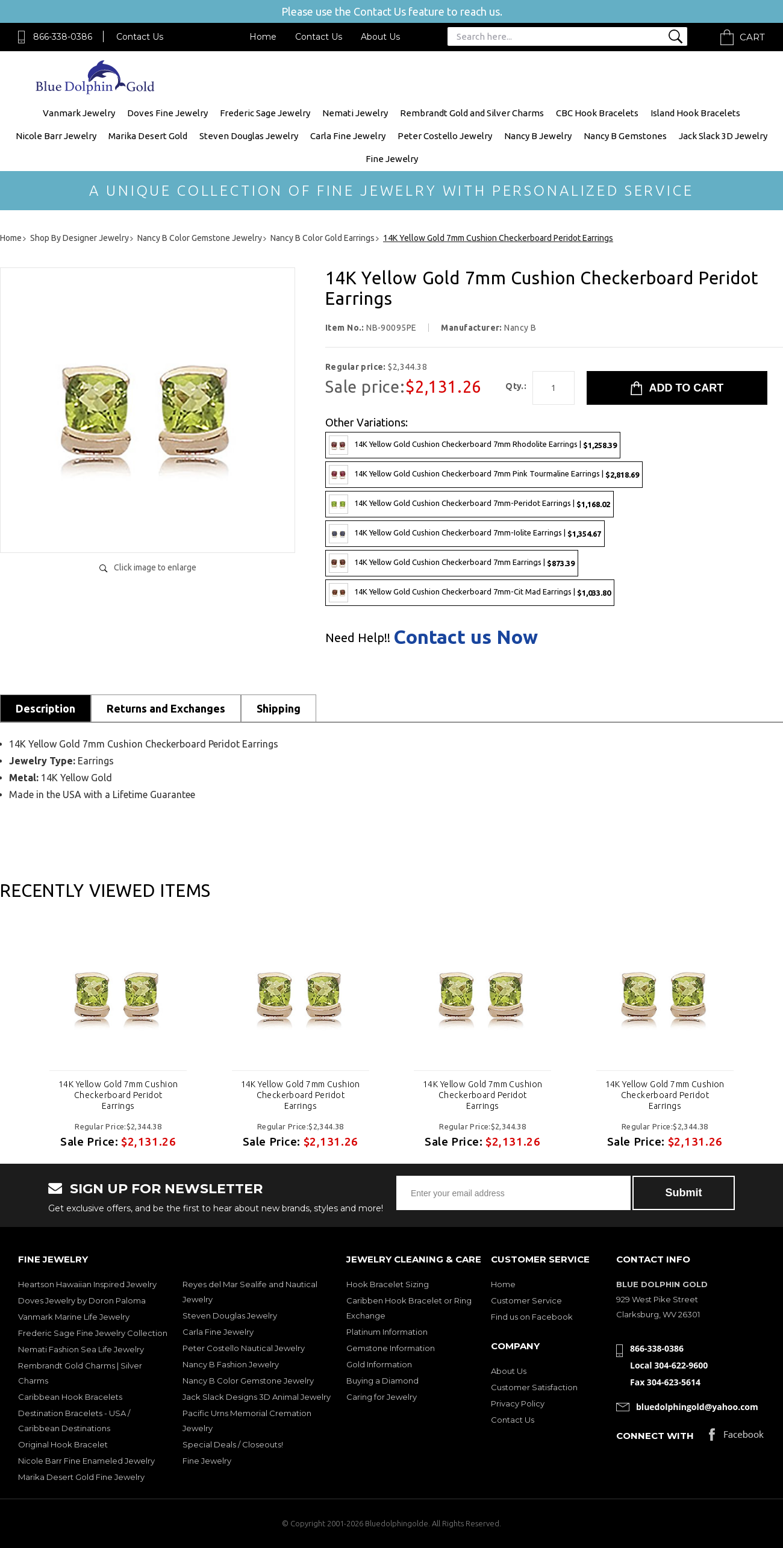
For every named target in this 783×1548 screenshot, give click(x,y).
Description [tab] (45, 708)
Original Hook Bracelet (63, 1444)
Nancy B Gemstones (625, 136)
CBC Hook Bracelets (597, 113)
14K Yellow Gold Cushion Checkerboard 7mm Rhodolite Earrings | (473, 445)
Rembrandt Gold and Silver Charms (472, 113)
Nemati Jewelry (355, 113)
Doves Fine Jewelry (167, 113)
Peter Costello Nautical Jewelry (243, 1348)
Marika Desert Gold (147, 136)
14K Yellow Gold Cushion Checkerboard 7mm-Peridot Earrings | (469, 504)
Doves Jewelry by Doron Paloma (82, 1300)
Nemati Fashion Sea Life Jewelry (81, 1349)
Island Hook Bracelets (695, 113)
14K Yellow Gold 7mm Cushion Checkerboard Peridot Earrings (118, 1095)
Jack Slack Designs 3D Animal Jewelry (256, 1397)
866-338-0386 (62, 36)
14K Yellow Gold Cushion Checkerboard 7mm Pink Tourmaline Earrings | (484, 474)
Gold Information (379, 1364)
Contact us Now (465, 636)
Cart (752, 37)
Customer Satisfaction (534, 1387)
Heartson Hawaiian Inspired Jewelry (87, 1284)
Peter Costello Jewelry (445, 136)
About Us (380, 36)
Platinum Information (387, 1332)
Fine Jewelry (392, 159)
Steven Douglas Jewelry (248, 136)
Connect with (655, 1435)
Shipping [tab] (279, 708)
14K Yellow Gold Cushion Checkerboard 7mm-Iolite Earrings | (465, 533)
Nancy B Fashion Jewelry (230, 1364)
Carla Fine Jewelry (347, 136)
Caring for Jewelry (381, 1397)
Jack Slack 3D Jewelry (723, 136)
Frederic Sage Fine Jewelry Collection (92, 1333)
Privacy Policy (517, 1403)
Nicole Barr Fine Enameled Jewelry (86, 1460)
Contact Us (139, 36)
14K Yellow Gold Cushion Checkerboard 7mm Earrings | (452, 563)
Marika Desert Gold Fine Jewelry (81, 1477)
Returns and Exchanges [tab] (166, 708)
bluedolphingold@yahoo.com (697, 1406)
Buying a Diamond (382, 1380)
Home (262, 36)
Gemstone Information (390, 1348)
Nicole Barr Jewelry (56, 136)
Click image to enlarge (155, 567)
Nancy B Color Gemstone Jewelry (248, 1380)
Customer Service (526, 1300)
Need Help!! (357, 638)
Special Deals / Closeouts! (232, 1444)
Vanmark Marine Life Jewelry (73, 1317)
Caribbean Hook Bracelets (70, 1397)
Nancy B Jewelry (538, 136)
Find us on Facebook (532, 1317)
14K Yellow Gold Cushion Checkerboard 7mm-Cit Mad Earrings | (470, 592)
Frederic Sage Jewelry (265, 113)
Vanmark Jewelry (79, 113)
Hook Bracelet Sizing (387, 1284)
